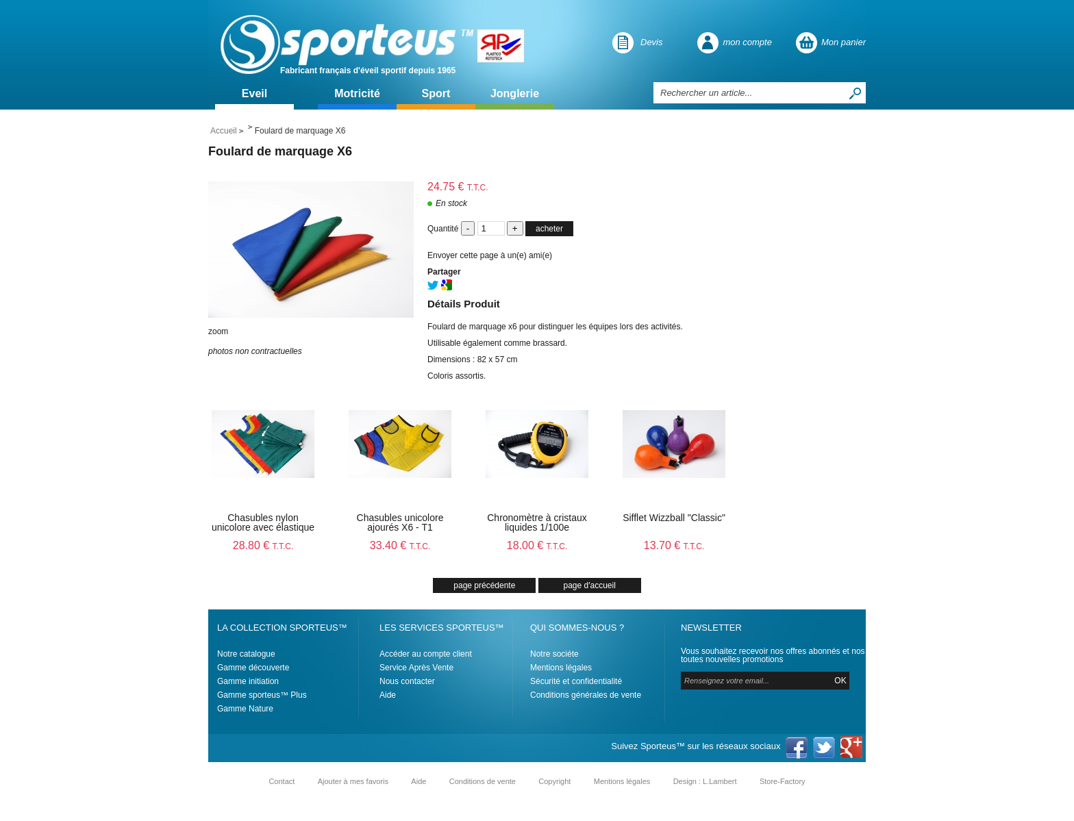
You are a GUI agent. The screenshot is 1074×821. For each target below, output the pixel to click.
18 (537, 545)
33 (400, 545)
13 (674, 545)
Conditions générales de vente (585, 695)
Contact (281, 781)
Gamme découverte (253, 667)
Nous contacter (407, 681)
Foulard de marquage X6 (280, 151)
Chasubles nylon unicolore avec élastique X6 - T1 (263, 527)
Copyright (554, 781)
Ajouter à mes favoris (353, 781)
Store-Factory (783, 781)
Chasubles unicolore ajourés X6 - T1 (400, 522)
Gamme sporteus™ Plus (262, 695)
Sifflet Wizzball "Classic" (674, 517)
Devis (651, 42)
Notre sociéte (554, 654)
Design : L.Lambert (705, 781)
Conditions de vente (482, 781)
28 (263, 545)
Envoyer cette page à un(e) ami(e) (489, 255)
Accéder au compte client (425, 654)
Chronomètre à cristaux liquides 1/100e (537, 522)
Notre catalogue (246, 654)
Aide (387, 695)
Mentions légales (561, 667)
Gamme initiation (248, 681)
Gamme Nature (245, 708)
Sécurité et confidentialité (576, 681)
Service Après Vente (416, 667)
